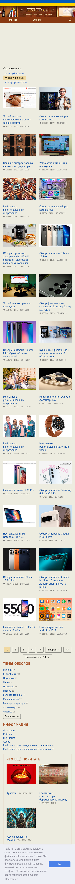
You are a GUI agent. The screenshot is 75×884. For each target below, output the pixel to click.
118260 (43, 169)
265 (52, 590)
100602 (43, 123)
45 (67, 649)
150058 (43, 590)
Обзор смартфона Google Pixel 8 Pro (54, 535)
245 (16, 453)
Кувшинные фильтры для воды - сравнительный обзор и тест (54, 353)
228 (52, 313)
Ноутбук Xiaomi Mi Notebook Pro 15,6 (14, 535)
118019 (43, 360)
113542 (43, 260)
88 (51, 540)
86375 (7, 266)
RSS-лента (9, 738)
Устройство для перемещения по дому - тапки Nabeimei (17, 119)
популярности (16, 77)
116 (52, 169)
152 (15, 216)
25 (31, 793)
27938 (43, 213)
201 (51, 213)
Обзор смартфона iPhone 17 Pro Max (18, 578)
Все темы (12, 716)
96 (16, 634)
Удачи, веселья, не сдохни (17, 838)
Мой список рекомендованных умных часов (54, 447)
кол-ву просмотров (16, 82)
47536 (7, 216)
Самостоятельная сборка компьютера (53, 118)
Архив (6, 741)
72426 (43, 497)
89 (16, 169)
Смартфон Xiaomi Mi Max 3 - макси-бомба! (19, 628)
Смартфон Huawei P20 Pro (18, 490)
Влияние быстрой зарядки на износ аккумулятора (18, 164)
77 (16, 310)
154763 (7, 310)
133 (16, 360)
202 (16, 406)
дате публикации (14, 73)
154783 (7, 540)
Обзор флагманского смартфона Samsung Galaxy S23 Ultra (55, 306)
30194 (7, 584)
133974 (7, 493)
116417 (43, 634)
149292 (7, 634)
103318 (7, 169)
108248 (43, 313)
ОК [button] (59, 864)
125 (52, 634)
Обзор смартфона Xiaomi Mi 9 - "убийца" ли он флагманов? (18, 353)
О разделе (9, 730)
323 (52, 260)
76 (52, 360)
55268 (43, 540)
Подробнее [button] (11, 879)
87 (51, 497)
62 (30, 840)
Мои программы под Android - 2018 (51, 628)
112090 (7, 453)
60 (16, 126)
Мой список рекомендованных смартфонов (13, 210)
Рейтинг (7, 734)
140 (53, 803)
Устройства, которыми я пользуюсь (53, 164)
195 (52, 123)
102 (15, 266)
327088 (7, 126)
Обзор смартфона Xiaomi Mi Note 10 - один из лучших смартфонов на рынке (54, 582)
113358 (43, 453)
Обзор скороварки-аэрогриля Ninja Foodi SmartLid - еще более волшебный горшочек (16, 258)
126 (52, 453)
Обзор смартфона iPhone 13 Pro (54, 254)
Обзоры (37, 20)
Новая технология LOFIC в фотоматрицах (54, 398)
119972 (7, 406)
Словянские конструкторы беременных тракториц (53, 796)
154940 (7, 360)
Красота (11, 793)
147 (16, 493)
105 (16, 540)
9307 (42, 403)
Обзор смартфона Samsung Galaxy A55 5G (55, 491)
